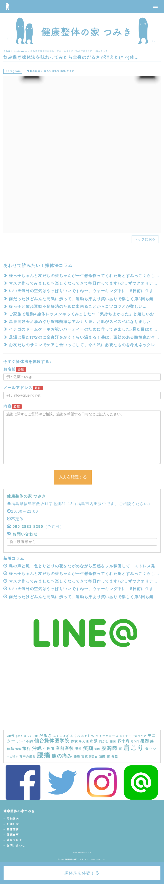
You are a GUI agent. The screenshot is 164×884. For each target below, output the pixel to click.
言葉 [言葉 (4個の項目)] (84, 756)
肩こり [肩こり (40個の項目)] (133, 747)
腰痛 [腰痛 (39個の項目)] (43, 755)
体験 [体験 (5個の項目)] (74, 741)
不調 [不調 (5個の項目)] (29, 741)
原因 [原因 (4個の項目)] (113, 741)
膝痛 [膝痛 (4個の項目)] (77, 756)
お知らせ (13, 824)
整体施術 (13, 829)
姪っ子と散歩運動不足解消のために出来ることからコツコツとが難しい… (78, 306)
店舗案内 (13, 818)
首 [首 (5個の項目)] (108, 756)
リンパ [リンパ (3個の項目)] (20, 741)
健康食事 (13, 834)
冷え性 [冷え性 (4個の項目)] (84, 741)
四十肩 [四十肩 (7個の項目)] (124, 741)
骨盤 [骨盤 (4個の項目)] (114, 756)
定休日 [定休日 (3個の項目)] (135, 741)
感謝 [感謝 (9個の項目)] (144, 741)
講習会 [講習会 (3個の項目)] (93, 756)
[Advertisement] (82, 696)
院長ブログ (14, 840)
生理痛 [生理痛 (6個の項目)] (48, 749)
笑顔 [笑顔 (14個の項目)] (88, 748)
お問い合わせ (24, 534)
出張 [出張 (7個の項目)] (94, 741)
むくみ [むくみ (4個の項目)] (75, 736)
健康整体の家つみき (19, 811)
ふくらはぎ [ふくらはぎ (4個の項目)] (61, 736)
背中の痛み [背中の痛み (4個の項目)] (27, 756)
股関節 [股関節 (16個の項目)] (109, 748)
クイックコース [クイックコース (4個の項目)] (107, 736)
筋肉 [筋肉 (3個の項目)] (97, 749)
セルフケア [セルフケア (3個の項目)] (139, 736)
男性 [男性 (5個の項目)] (78, 749)
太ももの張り (51, 71)
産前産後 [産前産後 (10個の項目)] (64, 748)
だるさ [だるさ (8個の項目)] (45, 735)
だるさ (71, 71)
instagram (13, 71)
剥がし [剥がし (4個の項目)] (104, 741)
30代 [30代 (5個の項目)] (11, 736)
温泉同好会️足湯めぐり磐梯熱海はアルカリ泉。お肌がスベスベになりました (80, 322)
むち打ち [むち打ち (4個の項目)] (88, 736)
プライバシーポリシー (82, 852)
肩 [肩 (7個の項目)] (120, 749)
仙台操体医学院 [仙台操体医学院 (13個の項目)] (52, 740)
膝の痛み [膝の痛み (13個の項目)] (62, 755)
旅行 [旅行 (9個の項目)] (26, 748)
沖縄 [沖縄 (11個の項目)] (37, 748)
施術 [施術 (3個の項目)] (18, 749)
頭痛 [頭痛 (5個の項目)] (102, 756)
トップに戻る (145, 239)
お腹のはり (36, 71)
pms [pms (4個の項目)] (19, 736)
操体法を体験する (82, 873)
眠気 (63, 71)
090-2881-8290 (28, 526)
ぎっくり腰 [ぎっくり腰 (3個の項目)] (31, 736)
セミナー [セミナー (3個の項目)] (125, 736)
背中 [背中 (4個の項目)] (148, 749)
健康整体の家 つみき (26, 496)
